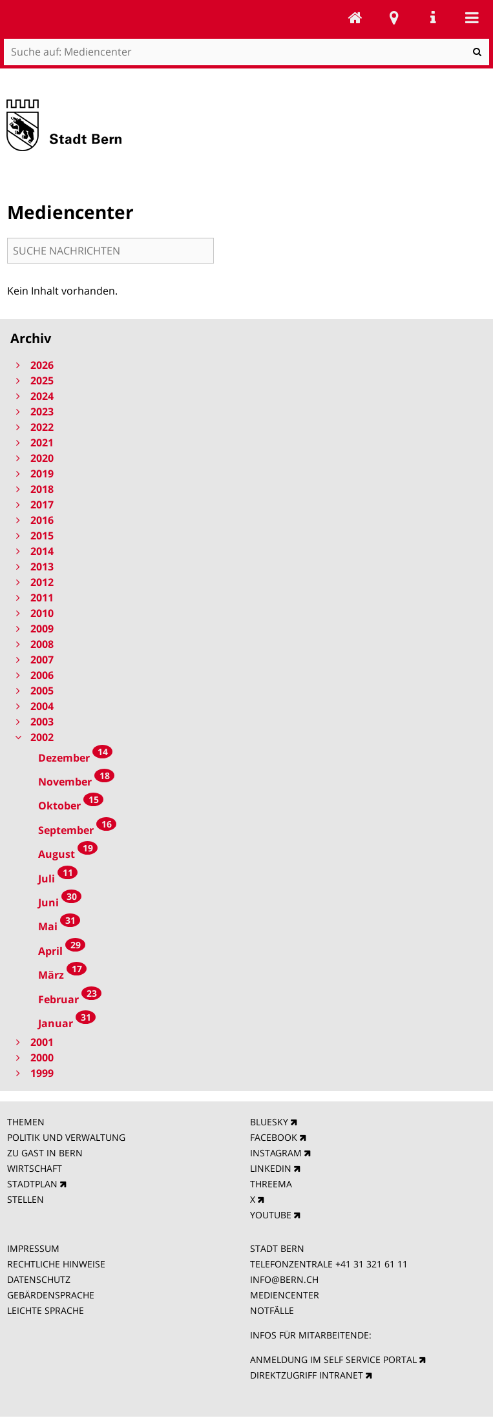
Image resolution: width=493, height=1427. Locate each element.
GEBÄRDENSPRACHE (50, 1295)
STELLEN (25, 1199)
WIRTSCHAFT (34, 1168)
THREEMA (271, 1184)
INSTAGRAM (276, 1153)
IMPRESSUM (33, 1248)
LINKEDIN (270, 1168)
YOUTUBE (270, 1215)
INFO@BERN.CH (284, 1279)
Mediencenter (355, 17)
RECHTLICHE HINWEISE (56, 1264)
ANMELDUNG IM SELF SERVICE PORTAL (333, 1359)
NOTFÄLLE (272, 1310)
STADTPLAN (32, 1184)
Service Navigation (432, 17)
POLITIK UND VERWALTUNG (66, 1137)
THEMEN (26, 1122)
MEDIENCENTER (284, 1295)
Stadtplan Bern (394, 17)
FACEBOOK (273, 1137)
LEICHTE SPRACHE (45, 1310)
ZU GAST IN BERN (45, 1153)
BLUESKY (269, 1122)
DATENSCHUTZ (38, 1279)
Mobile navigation (471, 17)
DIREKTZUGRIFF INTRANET (306, 1375)
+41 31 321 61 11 (371, 1264)
